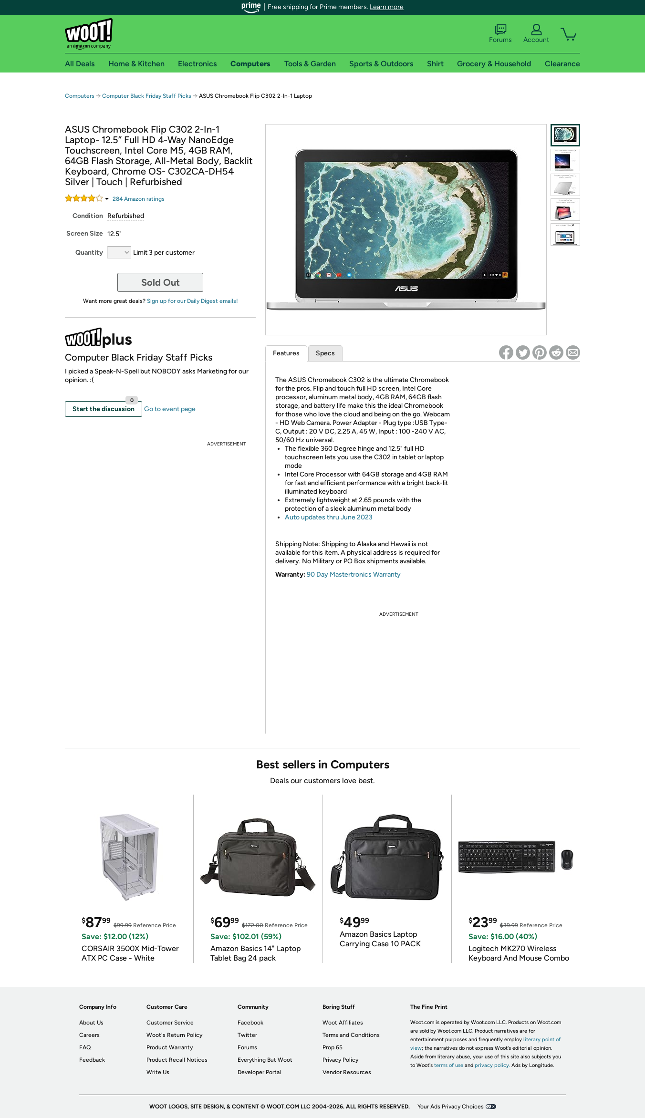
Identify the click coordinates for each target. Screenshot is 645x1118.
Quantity (89, 252)
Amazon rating (139, 199)
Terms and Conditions (351, 1035)
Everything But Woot (265, 1059)
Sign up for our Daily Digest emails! (192, 301)
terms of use (448, 1065)
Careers (89, 1035)
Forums (500, 34)
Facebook (250, 1022)
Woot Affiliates (342, 1022)
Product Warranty (169, 1047)
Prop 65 (332, 1047)
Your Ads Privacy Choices (450, 1106)
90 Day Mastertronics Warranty (354, 574)
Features (286, 353)
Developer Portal (259, 1072)
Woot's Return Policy (174, 1035)
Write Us (157, 1072)
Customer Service (170, 1022)
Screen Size (84, 233)
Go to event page (170, 409)
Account (536, 34)
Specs (325, 353)
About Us (91, 1022)
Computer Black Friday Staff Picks (146, 96)
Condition (88, 216)
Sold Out (160, 282)
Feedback (92, 1059)
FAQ (85, 1047)
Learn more (387, 7)
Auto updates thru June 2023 (329, 517)
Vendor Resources (346, 1072)
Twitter (247, 1035)
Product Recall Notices (177, 1059)
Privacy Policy (340, 1059)
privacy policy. (492, 1065)
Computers (79, 96)
